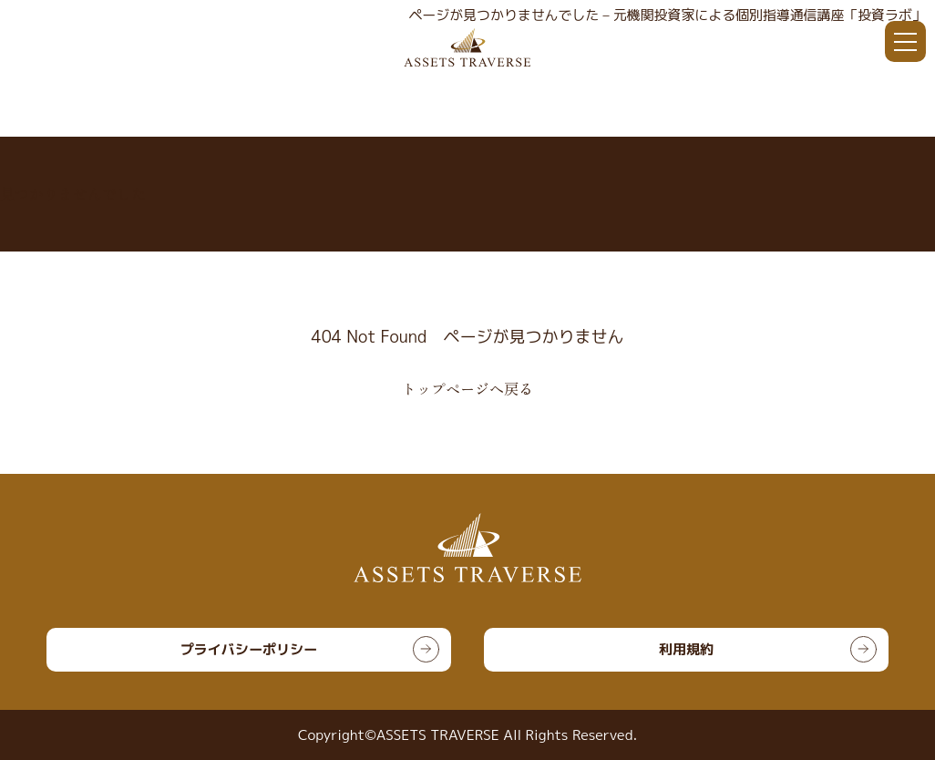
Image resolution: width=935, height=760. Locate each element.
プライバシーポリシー (248, 649)
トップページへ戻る (467, 388)
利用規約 (686, 649)
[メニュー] (905, 41)
